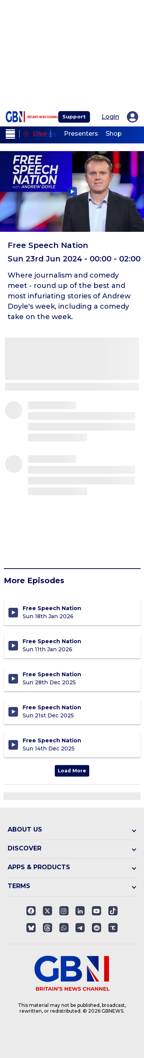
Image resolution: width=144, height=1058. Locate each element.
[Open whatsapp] (64, 927)
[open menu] (10, 134)
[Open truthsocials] (113, 927)
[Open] (113, 910)
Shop (114, 133)
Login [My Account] (110, 117)
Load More (72, 771)
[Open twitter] (47, 910)
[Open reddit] (96, 927)
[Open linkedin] (80, 910)
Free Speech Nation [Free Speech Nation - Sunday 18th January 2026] (52, 608)
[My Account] (132, 117)
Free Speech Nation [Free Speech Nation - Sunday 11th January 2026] (52, 641)
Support (74, 116)
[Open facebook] (31, 910)
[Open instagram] (64, 910)
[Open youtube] (96, 910)
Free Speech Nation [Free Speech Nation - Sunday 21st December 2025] (52, 707)
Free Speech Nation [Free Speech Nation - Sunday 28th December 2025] (52, 674)
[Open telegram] (80, 927)
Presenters (81, 133)
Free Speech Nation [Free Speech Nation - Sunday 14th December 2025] (52, 740)
